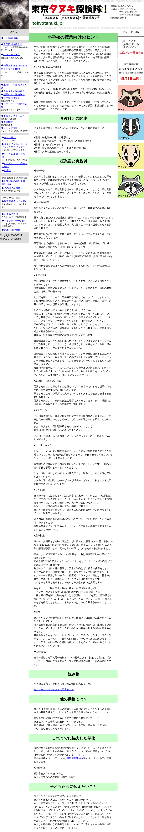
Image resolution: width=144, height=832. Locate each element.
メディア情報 (10, 128)
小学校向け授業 (11, 98)
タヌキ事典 (10, 137)
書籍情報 (8, 122)
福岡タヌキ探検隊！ (14, 94)
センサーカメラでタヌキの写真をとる (54, 689)
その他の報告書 (12, 188)
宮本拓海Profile (12, 230)
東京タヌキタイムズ (14, 116)
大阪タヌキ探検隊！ (14, 91)
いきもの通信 (11, 214)
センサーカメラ (11, 54)
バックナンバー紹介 (14, 220)
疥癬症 (7, 170)
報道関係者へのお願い (15, 201)
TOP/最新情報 (10, 38)
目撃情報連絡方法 (76, 758)
